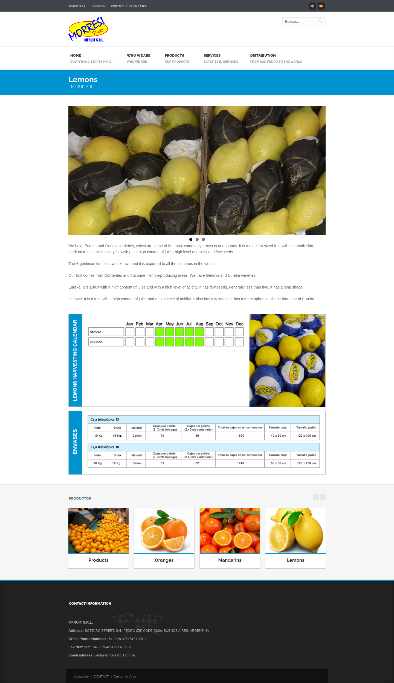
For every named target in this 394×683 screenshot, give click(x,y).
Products (178, 55)
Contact (117, 6)
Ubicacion (81, 676)
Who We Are (140, 55)
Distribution (277, 55)
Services (221, 55)
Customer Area (125, 676)
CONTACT (101, 676)
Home (92, 55)
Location (98, 6)
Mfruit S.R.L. (77, 6)
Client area (138, 6)
